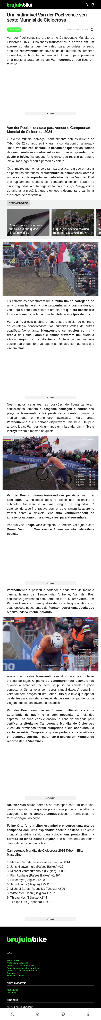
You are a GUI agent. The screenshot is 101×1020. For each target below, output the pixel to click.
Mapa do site (13, 960)
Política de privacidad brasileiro (22, 970)
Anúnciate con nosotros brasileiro (23, 968)
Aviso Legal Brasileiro (17, 963)
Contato (11, 973)
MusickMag (12, 990)
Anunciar (50, 113)
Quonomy (11, 992)
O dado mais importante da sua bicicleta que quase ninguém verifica (26, 229)
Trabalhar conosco (16, 975)
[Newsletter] (92, 5)
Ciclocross (14, 30)
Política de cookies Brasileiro (21, 965)
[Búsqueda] (86, 5)
